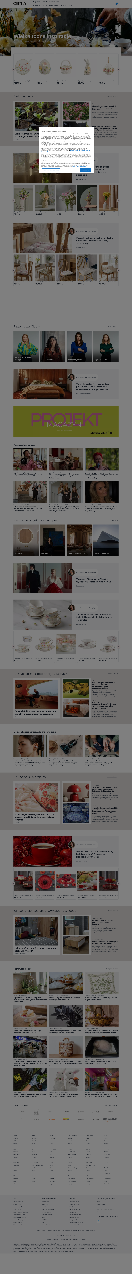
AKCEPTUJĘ (86, 170)
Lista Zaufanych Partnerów (79, 166)
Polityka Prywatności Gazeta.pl (77, 150)
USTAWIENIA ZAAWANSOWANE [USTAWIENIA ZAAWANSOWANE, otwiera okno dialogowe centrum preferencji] (51, 170)
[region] (66, 150)
